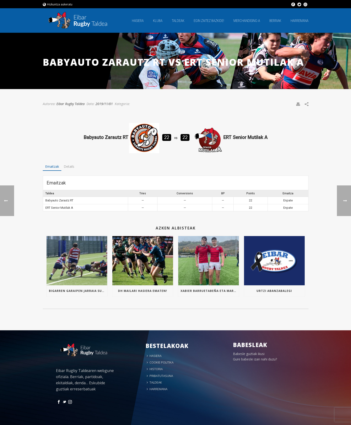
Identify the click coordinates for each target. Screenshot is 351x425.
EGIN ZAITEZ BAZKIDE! (209, 21)
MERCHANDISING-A (246, 21)
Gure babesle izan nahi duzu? (255, 359)
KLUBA (157, 21)
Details (69, 166)
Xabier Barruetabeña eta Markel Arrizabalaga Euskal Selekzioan (210, 291)
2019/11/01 (104, 104)
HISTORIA (155, 369)
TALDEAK (178, 21)
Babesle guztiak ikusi (248, 353)
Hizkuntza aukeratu (58, 4)
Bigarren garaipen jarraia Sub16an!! (78, 291)
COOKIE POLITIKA (160, 362)
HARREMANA (299, 21)
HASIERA (138, 21)
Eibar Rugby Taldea (70, 104)
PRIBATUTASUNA (160, 376)
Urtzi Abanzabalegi (274, 291)
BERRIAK (275, 21)
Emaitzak (52, 166)
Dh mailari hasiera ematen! (142, 291)
